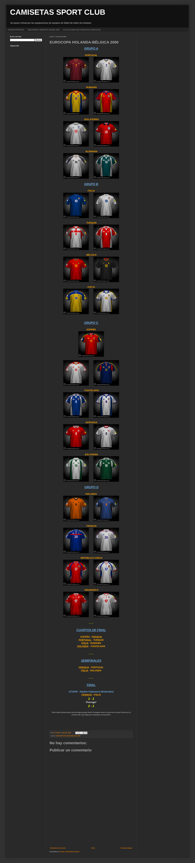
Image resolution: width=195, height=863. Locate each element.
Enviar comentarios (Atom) (69, 852)
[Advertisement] (91, 826)
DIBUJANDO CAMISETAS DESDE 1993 (44, 30)
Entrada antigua (126, 848)
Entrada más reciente (57, 848)
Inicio (93, 848)
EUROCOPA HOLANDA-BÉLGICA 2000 (68, 736)
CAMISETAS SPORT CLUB (57, 12)
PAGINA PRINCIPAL (16, 30)
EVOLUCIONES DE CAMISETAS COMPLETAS (82, 30)
